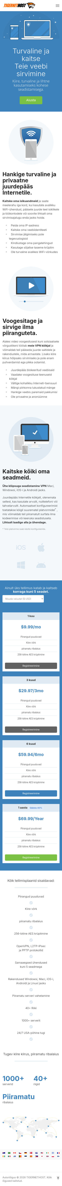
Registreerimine (31, 665)
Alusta (31, 100)
